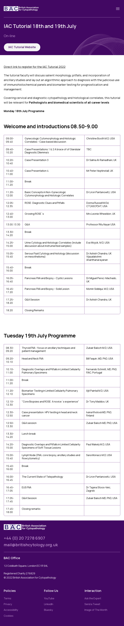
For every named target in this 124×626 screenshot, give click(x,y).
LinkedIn (48, 604)
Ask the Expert (92, 598)
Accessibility (11, 610)
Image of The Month (95, 610)
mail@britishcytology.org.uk (31, 544)
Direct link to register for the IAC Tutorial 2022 (35, 67)
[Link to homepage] (25, 8)
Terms (7, 598)
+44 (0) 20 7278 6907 (24, 538)
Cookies (8, 615)
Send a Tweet (92, 604)
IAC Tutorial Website (22, 47)
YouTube (49, 598)
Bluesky (48, 610)
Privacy (8, 604)
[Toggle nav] (117, 8)
